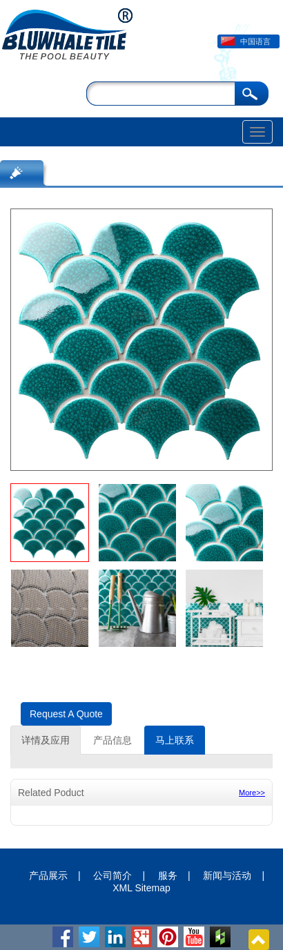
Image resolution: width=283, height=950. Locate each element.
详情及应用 (45, 740)
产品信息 (112, 740)
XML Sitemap (141, 887)
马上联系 (174, 740)
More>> (252, 792)
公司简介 (112, 875)
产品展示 (48, 875)
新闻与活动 (227, 875)
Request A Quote (66, 713)
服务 (167, 875)
